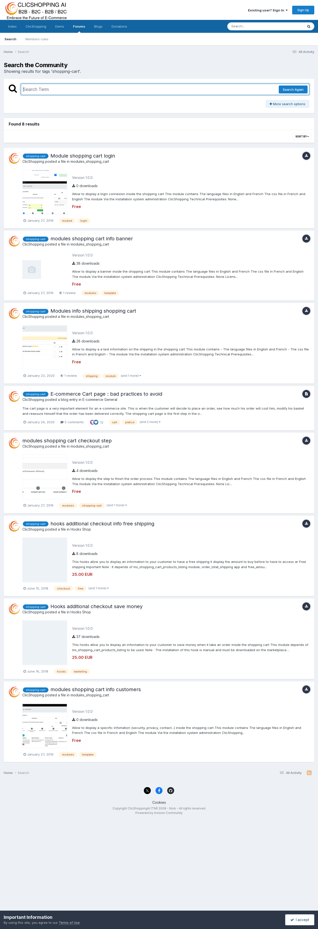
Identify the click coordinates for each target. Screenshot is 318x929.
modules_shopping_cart (90, 161)
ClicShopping (36, 26)
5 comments (72, 422)
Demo (59, 26)
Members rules (36, 39)
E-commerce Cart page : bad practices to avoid (106, 394)
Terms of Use (69, 923)
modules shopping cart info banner (91, 239)
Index (12, 26)
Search (10, 39)
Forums (79, 28)
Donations (119, 26)
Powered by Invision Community (159, 813)
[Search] (251, 26)
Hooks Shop (81, 529)
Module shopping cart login (82, 156)
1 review (67, 293)
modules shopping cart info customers (95, 689)
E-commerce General (99, 399)
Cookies (159, 802)
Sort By (302, 136)
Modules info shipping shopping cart (93, 311)
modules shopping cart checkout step (67, 441)
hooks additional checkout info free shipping (102, 524)
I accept (299, 920)
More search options (287, 104)
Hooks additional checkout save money (96, 606)
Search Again (293, 89)
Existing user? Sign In (268, 10)
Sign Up (303, 10)
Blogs (98, 26)
